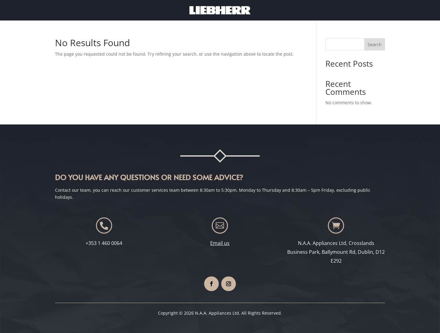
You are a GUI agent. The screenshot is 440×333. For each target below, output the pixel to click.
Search (375, 44)
